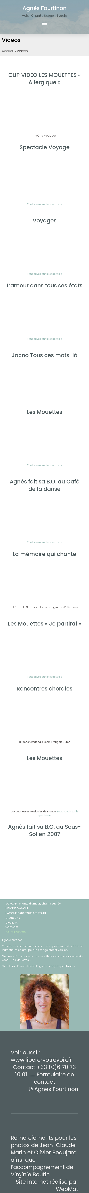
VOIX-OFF (11, 927)
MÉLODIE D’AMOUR (17, 908)
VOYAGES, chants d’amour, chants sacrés (33, 903)
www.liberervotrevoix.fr (41, 1060)
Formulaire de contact (54, 1078)
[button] (44, 23)
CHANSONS (12, 918)
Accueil (7, 51)
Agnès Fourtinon (44, 8)
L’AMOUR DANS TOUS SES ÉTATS (25, 913)
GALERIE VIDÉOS (15, 932)
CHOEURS (11, 922)
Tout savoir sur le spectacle (44, 465)
